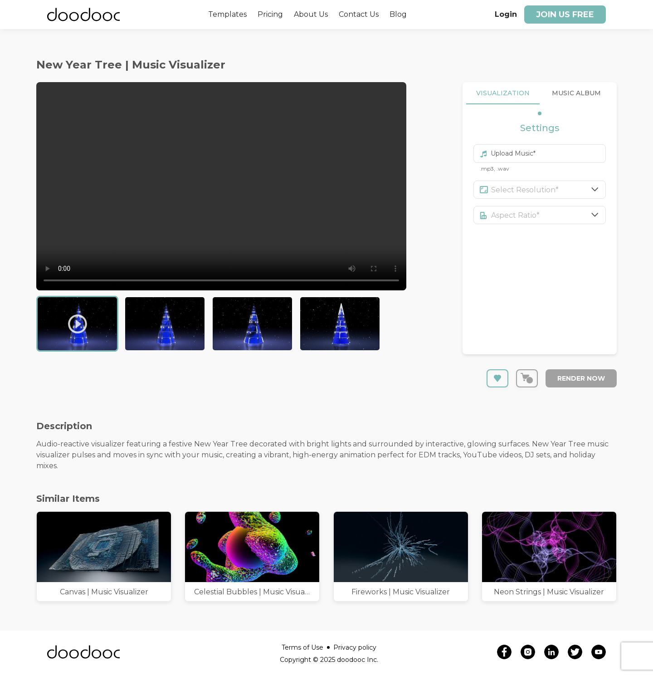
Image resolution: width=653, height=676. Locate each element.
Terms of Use (306, 647)
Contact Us (359, 14)
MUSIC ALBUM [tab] (576, 93)
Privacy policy (354, 647)
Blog (398, 14)
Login (506, 14)
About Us (311, 14)
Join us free (565, 15)
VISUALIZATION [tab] (503, 93)
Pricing (270, 14)
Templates (227, 14)
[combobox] (549, 189)
